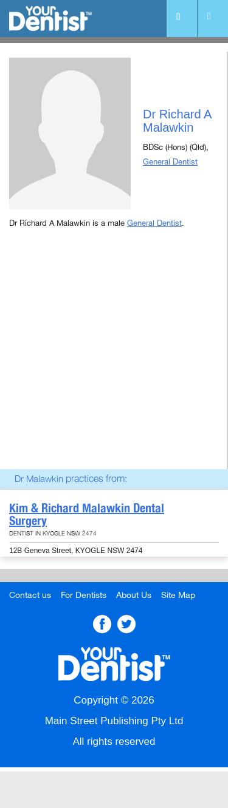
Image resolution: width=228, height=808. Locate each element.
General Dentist (170, 162)
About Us (133, 595)
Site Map (178, 595)
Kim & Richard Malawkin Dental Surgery (86, 514)
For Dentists (83, 595)
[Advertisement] (114, 364)
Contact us (30, 595)
